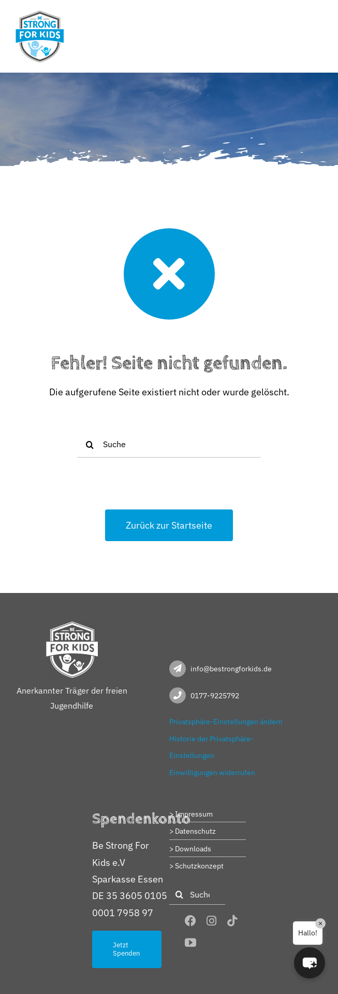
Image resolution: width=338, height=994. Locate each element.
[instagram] (211, 921)
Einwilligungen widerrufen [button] (212, 772)
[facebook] (190, 921)
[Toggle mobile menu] (317, 16)
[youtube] (190, 942)
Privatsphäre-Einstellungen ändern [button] (226, 721)
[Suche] (169, 445)
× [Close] (320, 923)
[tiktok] (232, 921)
